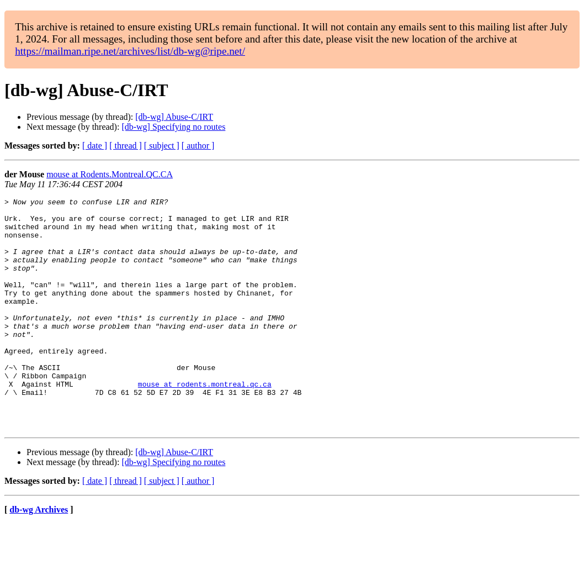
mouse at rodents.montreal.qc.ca (205, 422)
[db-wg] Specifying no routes (173, 126)
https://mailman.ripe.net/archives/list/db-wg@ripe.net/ (130, 51)
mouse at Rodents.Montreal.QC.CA (109, 174)
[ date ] (94, 145)
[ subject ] (161, 145)
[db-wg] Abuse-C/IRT (174, 117)
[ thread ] (125, 145)
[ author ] (198, 145)
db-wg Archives (38, 556)
